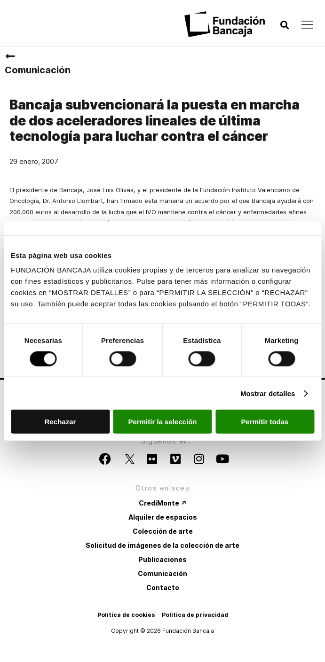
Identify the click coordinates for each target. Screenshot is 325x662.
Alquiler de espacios (162, 517)
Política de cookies (126, 614)
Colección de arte (163, 531)
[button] (284, 25)
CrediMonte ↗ (163, 503)
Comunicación (38, 70)
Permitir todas (265, 422)
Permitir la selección (162, 422)
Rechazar (60, 422)
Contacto (162, 588)
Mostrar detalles (267, 393)
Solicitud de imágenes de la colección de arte (162, 545)
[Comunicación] (10, 56)
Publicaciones (162, 559)
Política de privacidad (195, 614)
